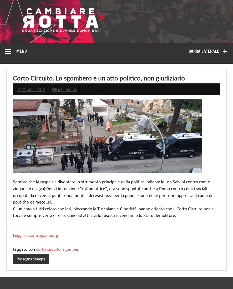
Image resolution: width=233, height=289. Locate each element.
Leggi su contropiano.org (35, 235)
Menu (21, 51)
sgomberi (71, 249)
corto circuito (48, 249)
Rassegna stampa (31, 259)
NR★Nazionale (64, 89)
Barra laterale (204, 51)
